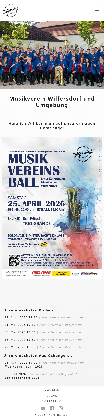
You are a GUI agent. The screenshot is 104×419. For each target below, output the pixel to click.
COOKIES (52, 389)
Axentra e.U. (58, 415)
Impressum (52, 401)
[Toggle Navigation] (97, 10)
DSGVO (52, 395)
